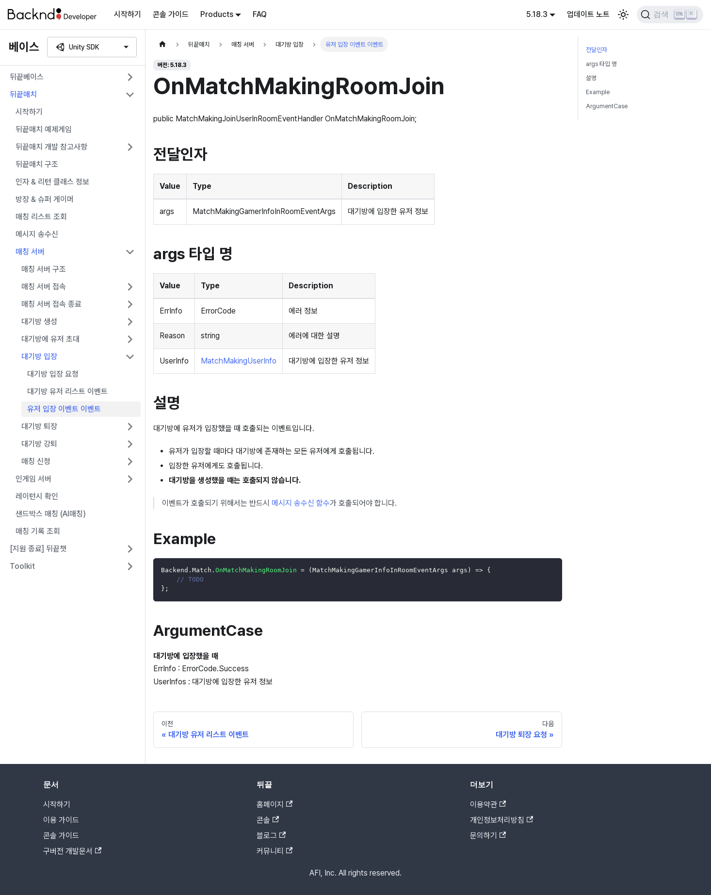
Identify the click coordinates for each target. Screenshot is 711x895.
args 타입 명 (601, 63)
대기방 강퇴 (39, 443)
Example (598, 92)
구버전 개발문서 (72, 851)
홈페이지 (274, 804)
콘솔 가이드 (171, 14)
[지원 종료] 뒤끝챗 (38, 548)
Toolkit (22, 566)
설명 (591, 78)
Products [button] (216, 14)
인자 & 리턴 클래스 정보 (52, 181)
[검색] (670, 14)
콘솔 (268, 820)
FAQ (260, 14)
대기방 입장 (39, 356)
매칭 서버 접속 (43, 286)
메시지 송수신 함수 (301, 503)
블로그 (271, 835)
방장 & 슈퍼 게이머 (45, 199)
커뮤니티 (274, 851)
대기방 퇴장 (39, 426)
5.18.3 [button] (537, 14)
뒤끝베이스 (27, 77)
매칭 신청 (35, 461)
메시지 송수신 (37, 234)
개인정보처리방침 (501, 820)
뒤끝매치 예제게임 (44, 129)
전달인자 (596, 49)
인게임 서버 (33, 478)
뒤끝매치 (23, 94)
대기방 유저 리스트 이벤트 (67, 391)
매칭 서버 (30, 251)
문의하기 (488, 835)
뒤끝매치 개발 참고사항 (51, 146)
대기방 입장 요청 (53, 374)
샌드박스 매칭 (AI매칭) (51, 513)
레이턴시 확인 (37, 496)
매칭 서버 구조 (43, 269)
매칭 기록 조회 (38, 531)
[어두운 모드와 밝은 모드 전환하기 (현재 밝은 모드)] (623, 14)
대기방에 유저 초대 (50, 339)
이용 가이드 (61, 820)
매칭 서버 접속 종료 (51, 304)
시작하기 (127, 14)
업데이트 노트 (588, 14)
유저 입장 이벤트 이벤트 (64, 409)
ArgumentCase (607, 106)
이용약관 (488, 804)
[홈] (162, 44)
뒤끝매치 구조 (37, 164)
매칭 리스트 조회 (41, 216)
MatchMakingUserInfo (238, 360)
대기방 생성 (39, 321)
